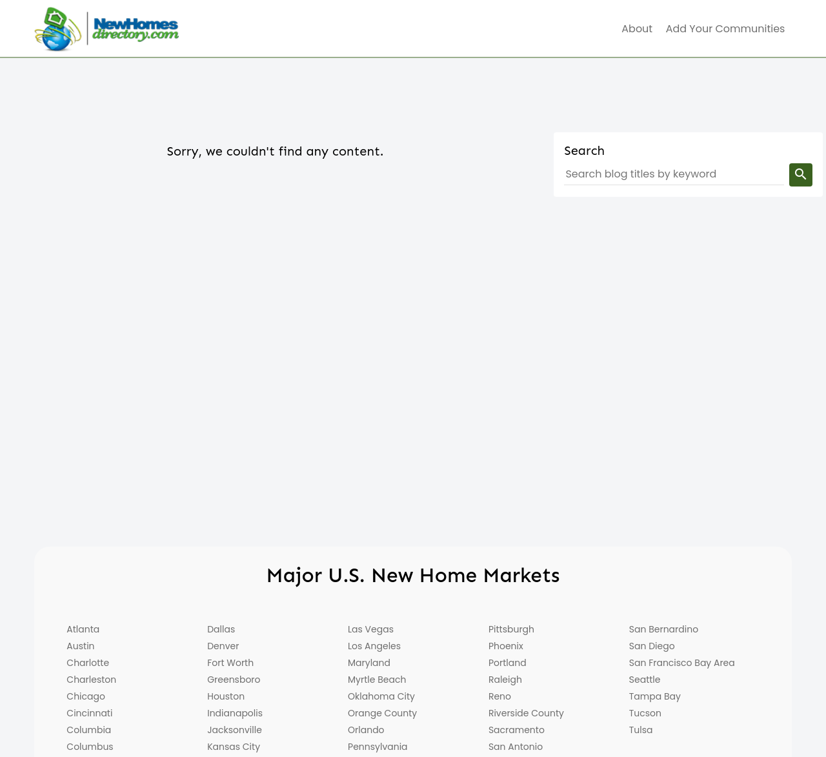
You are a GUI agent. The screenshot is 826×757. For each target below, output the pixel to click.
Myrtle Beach (377, 679)
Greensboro (233, 679)
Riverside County (526, 713)
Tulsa (641, 729)
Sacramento (517, 729)
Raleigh (505, 679)
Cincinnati (89, 713)
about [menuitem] (636, 28)
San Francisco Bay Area (682, 662)
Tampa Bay (655, 696)
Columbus (89, 746)
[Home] (106, 29)
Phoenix (506, 646)
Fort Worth (230, 662)
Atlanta (82, 629)
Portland (508, 662)
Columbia (88, 729)
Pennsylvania (378, 746)
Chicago (85, 696)
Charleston (91, 679)
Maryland (369, 662)
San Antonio (516, 746)
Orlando (366, 729)
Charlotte (87, 662)
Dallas (221, 629)
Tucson (645, 713)
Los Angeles (374, 646)
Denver (223, 646)
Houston (226, 696)
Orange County (382, 713)
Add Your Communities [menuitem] (725, 28)
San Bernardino (663, 629)
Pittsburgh (511, 629)
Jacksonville (234, 729)
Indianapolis (235, 713)
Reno (500, 696)
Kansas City (233, 746)
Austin (80, 646)
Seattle (645, 679)
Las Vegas (371, 629)
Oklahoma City (381, 696)
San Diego (652, 646)
